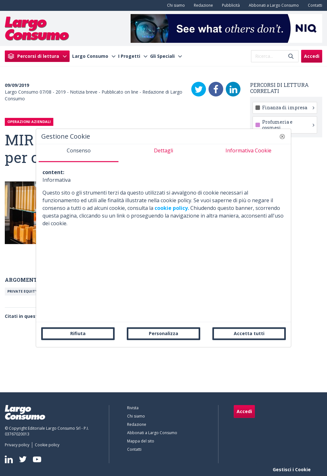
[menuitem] (174, 5)
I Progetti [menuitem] (129, 56)
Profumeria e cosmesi (288, 125)
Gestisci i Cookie (292, 469)
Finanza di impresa (288, 107)
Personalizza (163, 333)
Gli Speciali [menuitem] (162, 56)
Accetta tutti (249, 333)
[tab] (78, 153)
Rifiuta (78, 333)
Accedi (311, 56)
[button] (282, 136)
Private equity (22, 291)
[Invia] (291, 56)
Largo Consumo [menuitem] (90, 56)
